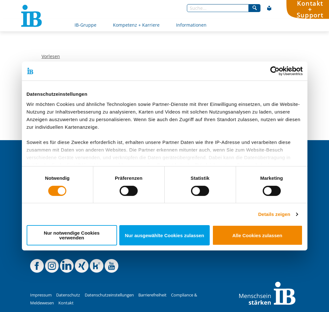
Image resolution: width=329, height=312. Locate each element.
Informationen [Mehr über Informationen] (191, 25)
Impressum (41, 295)
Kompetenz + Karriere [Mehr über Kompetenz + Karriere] (136, 25)
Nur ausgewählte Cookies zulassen (164, 235)
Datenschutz (68, 295)
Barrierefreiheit (152, 295)
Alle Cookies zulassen (257, 235)
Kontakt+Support (310, 9)
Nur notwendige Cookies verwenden (72, 235)
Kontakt (66, 303)
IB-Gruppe (85, 25)
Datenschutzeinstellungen (109, 295)
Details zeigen (274, 214)
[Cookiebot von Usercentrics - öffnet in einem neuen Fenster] (275, 71)
